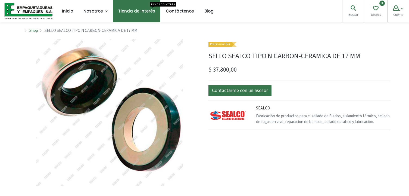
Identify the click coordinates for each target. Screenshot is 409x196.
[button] (239, 90)
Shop (33, 30)
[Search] (353, 9)
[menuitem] (67, 11)
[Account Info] (398, 9)
